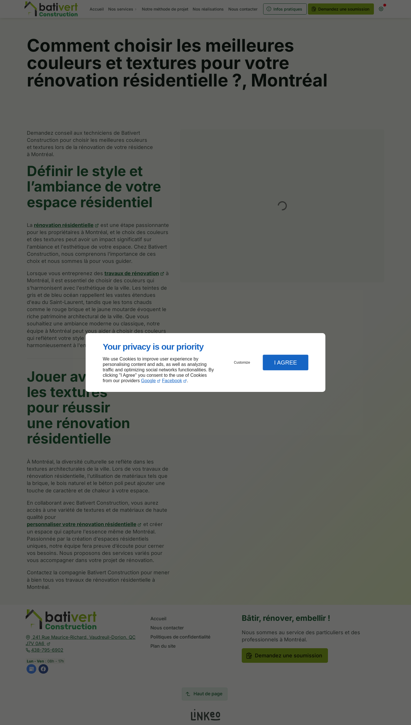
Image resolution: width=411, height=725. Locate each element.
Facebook (172, 380)
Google (148, 380)
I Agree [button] (285, 362)
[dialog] (205, 362)
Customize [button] (242, 362)
